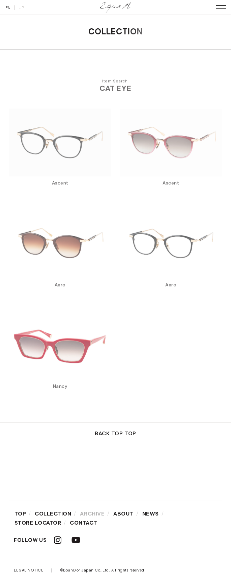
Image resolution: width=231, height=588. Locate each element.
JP (21, 7)
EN (8, 7)
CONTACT (83, 523)
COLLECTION (53, 513)
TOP (20, 513)
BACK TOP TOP (115, 433)
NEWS (150, 513)
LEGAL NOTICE (29, 570)
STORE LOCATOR (38, 523)
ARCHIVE (92, 513)
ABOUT (123, 513)
